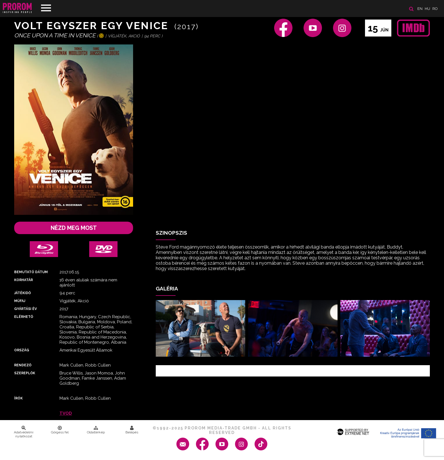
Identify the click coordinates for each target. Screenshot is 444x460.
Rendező (22, 365)
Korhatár (23, 280)
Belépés (131, 430)
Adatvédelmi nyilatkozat (23, 432)
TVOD (65, 413)
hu (427, 9)
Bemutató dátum (31, 272)
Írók (18, 398)
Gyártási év (25, 309)
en (419, 9)
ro (435, 9)
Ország (21, 350)
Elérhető (23, 317)
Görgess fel (60, 430)
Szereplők (24, 373)
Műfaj (19, 301)
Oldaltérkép (96, 430)
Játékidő (22, 293)
